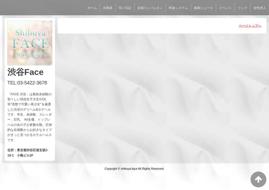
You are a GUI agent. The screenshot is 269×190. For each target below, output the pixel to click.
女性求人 (259, 8)
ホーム (92, 8)
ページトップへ (250, 25)
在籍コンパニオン (150, 8)
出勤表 (108, 8)
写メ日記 (125, 8)
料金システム (178, 8)
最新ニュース (203, 8)
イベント (225, 8)
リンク (242, 8)
